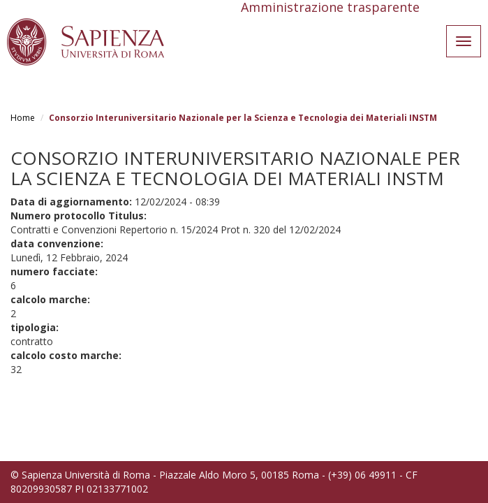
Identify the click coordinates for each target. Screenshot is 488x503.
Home (22, 118)
